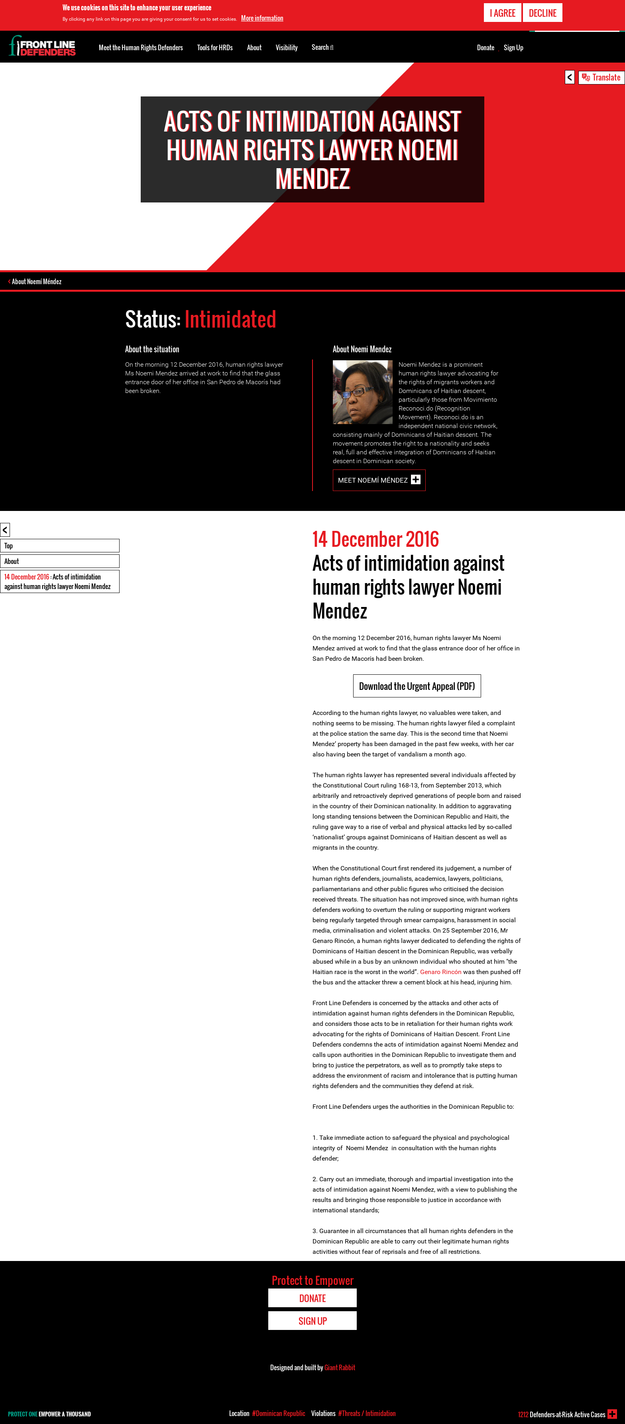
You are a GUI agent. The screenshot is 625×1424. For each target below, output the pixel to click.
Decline (542, 12)
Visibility (287, 47)
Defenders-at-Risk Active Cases (561, 1414)
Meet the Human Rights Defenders (141, 47)
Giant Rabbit (339, 1367)
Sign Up (513, 47)
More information (262, 18)
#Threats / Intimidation (367, 1413)
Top (8, 545)
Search (323, 47)
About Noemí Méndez (37, 281)
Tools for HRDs (215, 47)
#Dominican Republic (278, 1413)
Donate (485, 47)
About (11, 561)
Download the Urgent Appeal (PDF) (417, 685)
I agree (502, 12)
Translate (607, 76)
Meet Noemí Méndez (373, 480)
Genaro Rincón (441, 971)
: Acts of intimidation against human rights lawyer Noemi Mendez (57, 581)
